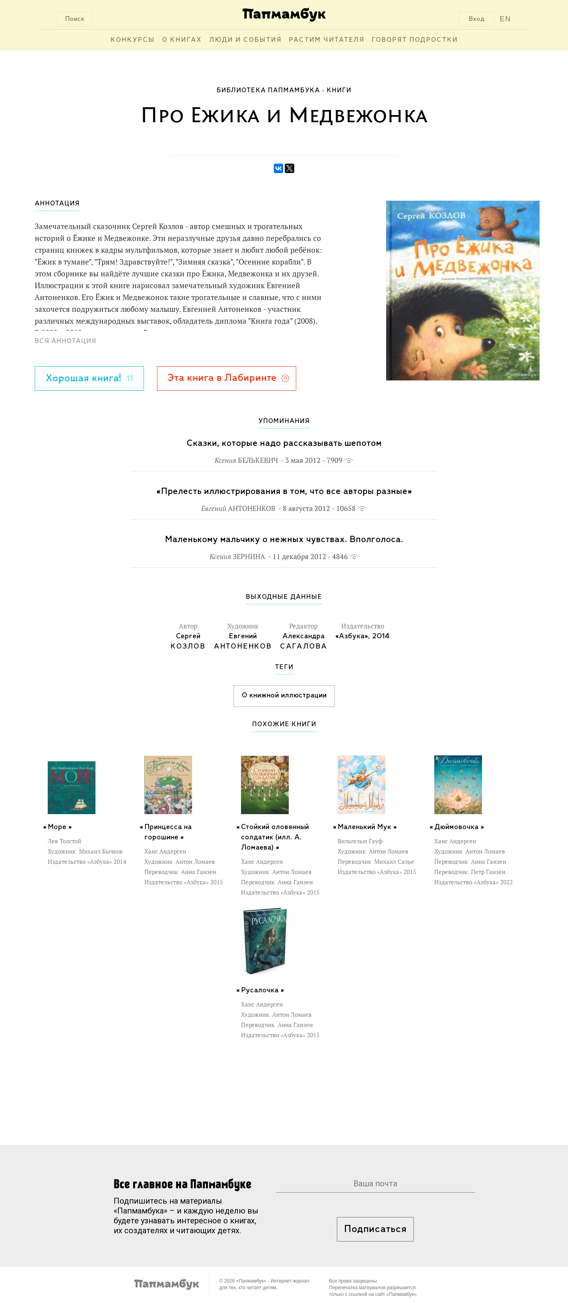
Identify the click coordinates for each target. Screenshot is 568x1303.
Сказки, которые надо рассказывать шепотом (284, 443)
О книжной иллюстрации (284, 695)
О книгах (182, 40)
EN (505, 19)
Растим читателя (326, 40)
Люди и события (245, 40)
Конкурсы (132, 40)
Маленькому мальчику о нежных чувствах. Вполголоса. (284, 539)
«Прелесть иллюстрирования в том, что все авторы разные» (284, 491)
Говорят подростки (415, 40)
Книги (339, 90)
